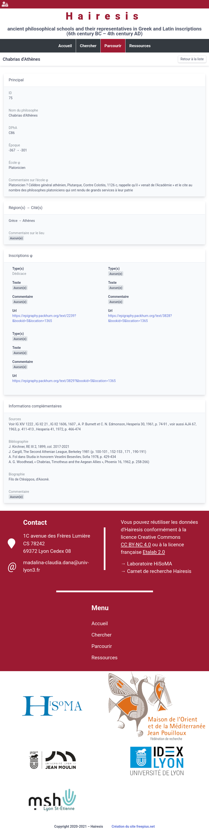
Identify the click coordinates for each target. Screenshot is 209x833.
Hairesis (104, 16)
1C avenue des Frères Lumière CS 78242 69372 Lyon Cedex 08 (49, 543)
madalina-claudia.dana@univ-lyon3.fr (48, 566)
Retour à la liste (192, 59)
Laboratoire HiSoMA (149, 564)
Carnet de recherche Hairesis (159, 571)
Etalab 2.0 (154, 552)
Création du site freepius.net (133, 826)
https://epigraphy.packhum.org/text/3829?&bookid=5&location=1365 (64, 381)
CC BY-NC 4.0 (136, 545)
